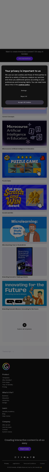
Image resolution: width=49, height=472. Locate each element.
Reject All (24, 96)
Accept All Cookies (24, 102)
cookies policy (24, 85)
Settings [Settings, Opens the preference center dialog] (24, 90)
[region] (24, 86)
